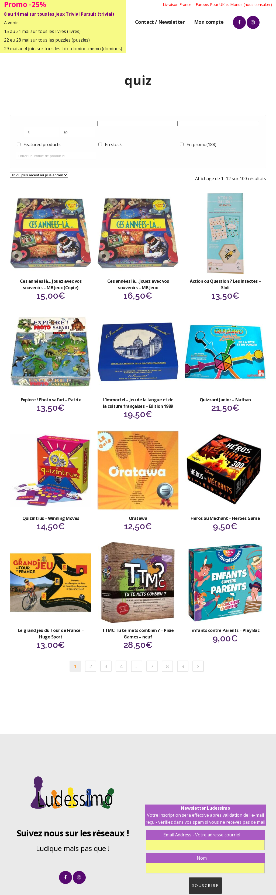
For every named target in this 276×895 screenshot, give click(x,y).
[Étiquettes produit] (219, 123)
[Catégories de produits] (137, 123)
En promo (201, 144)
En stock (113, 144)
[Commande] (39, 175)
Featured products (42, 144)
